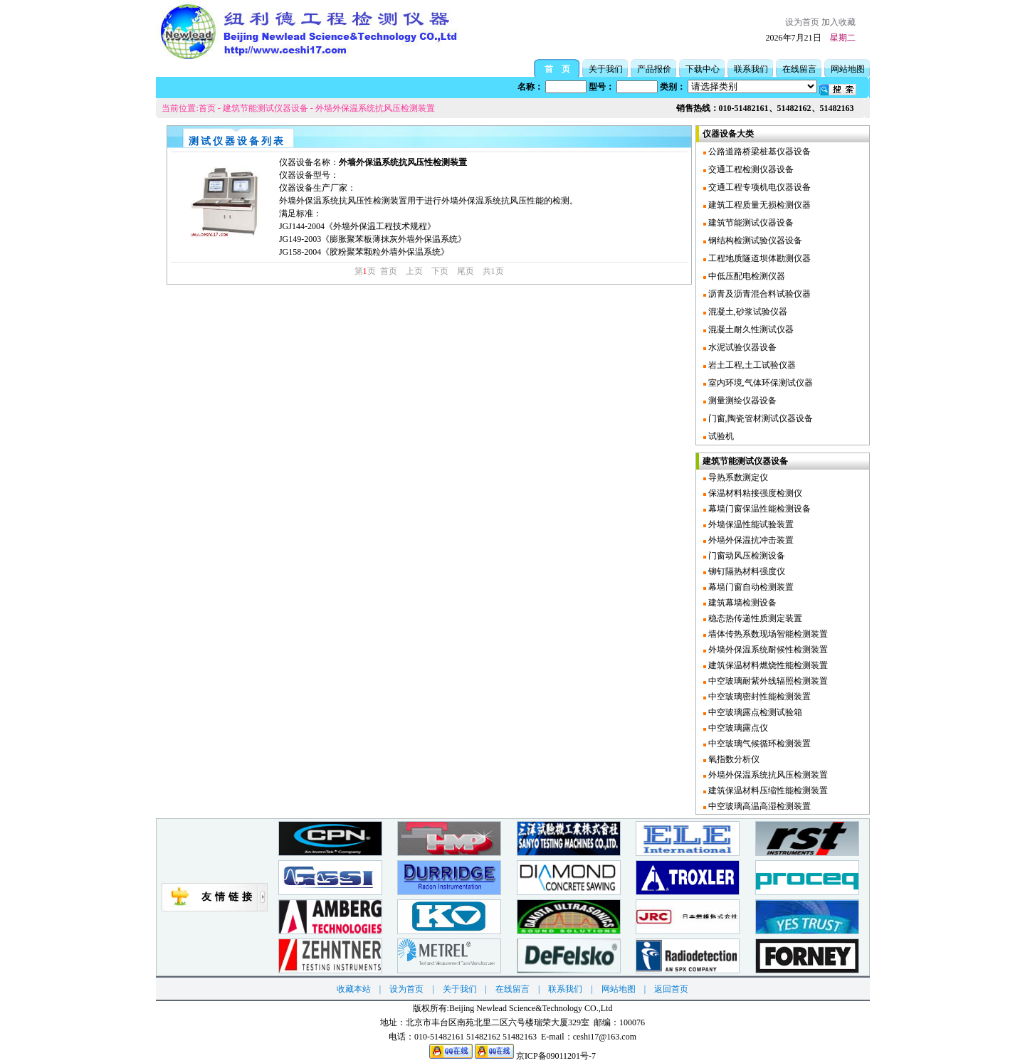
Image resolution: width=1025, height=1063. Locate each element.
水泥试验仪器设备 (741, 347)
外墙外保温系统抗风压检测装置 (375, 108)
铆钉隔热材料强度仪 (745, 571)
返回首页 (671, 989)
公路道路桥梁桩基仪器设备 (758, 152)
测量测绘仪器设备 (741, 401)
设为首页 (802, 22)
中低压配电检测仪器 (745, 276)
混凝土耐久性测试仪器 (750, 329)
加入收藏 (838, 22)
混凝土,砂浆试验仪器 (746, 312)
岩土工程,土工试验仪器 (751, 365)
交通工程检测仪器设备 (750, 169)
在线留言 (799, 69)
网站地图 (848, 69)
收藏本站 (354, 989)
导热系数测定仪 (737, 477)
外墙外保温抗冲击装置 (750, 540)
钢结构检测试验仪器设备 (754, 240)
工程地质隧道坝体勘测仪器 (758, 258)
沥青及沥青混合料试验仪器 (758, 294)
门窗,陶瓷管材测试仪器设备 (759, 418)
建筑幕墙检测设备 (741, 603)
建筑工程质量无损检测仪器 (758, 205)
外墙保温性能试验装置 (750, 524)
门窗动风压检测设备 (745, 556)
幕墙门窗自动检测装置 (750, 587)
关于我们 (606, 69)
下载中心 (702, 69)
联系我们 (751, 69)
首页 (207, 108)
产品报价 (654, 69)
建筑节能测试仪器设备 (265, 108)
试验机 (720, 436)
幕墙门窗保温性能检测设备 (758, 509)
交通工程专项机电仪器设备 (758, 187)
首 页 (557, 69)
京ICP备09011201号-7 (556, 1056)
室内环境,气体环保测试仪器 (759, 383)
